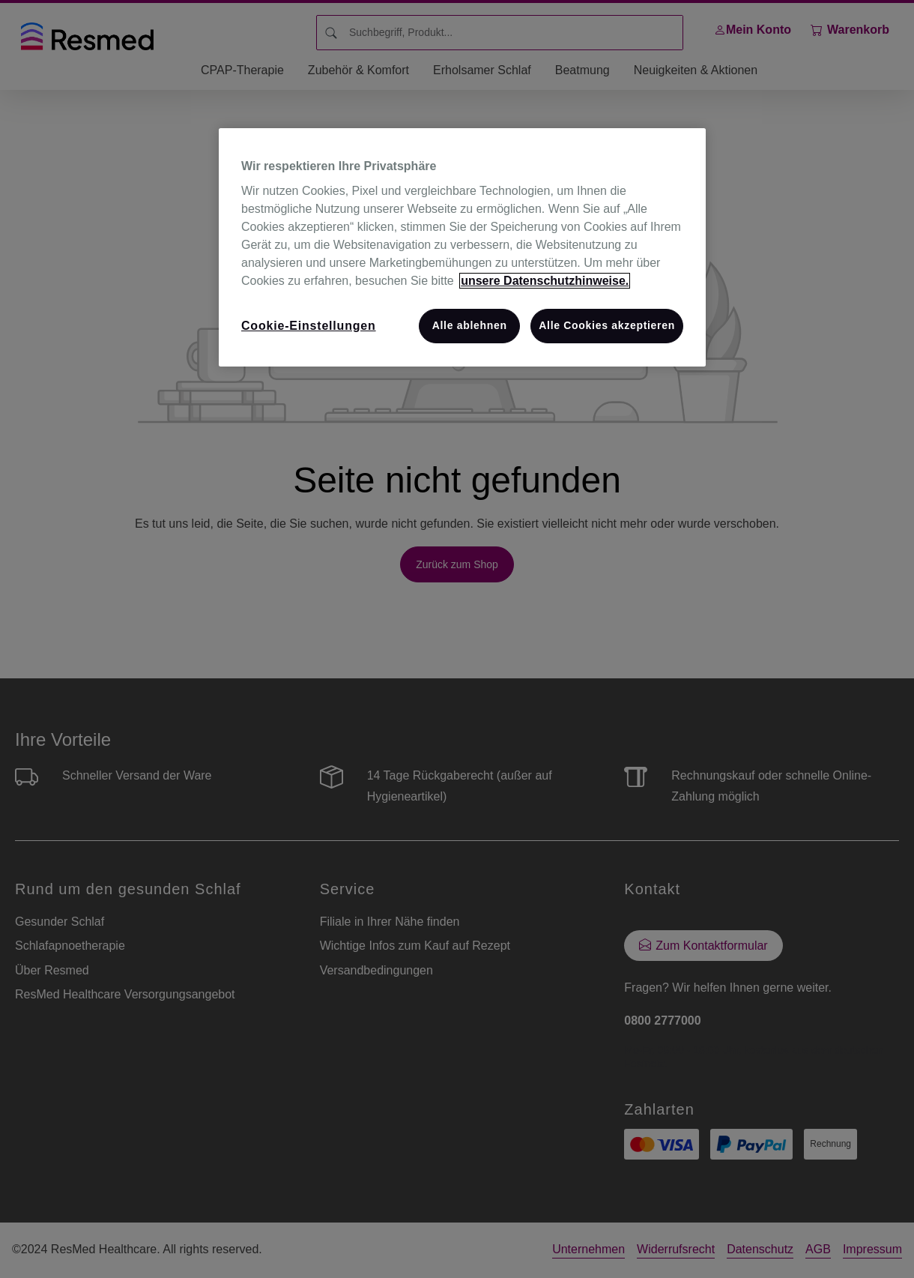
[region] (462, 247)
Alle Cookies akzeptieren (607, 325)
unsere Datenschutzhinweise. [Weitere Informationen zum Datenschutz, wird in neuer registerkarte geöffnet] (545, 280)
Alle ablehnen (469, 325)
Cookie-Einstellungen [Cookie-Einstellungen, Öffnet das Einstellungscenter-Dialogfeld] (308, 325)
